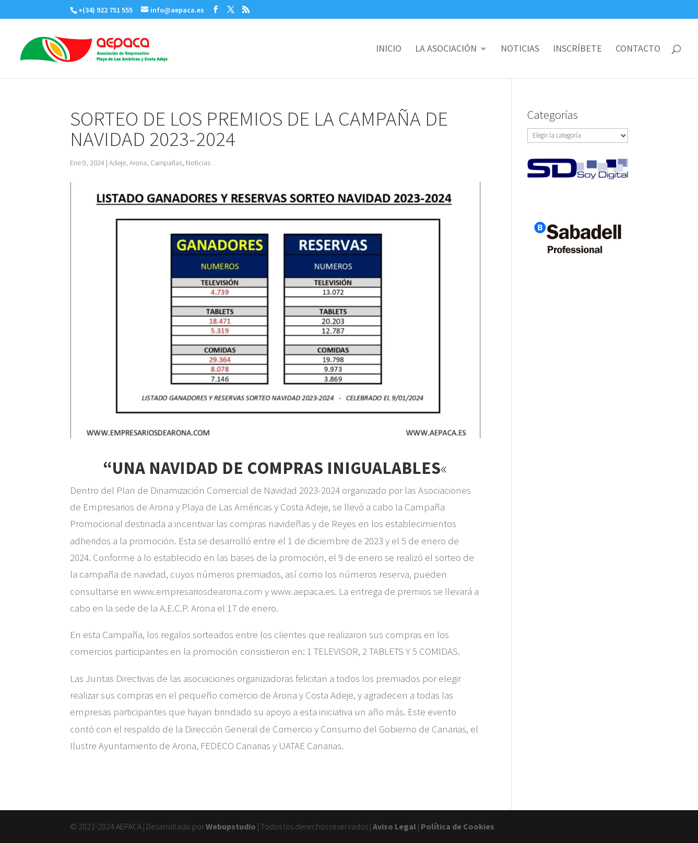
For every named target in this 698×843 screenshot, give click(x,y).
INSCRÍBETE (577, 49)
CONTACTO (638, 49)
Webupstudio (231, 826)
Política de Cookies (457, 826)
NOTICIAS (520, 49)
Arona (138, 162)
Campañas (166, 162)
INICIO (388, 49)
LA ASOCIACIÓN (446, 49)
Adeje (117, 162)
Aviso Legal (394, 826)
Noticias (198, 162)
